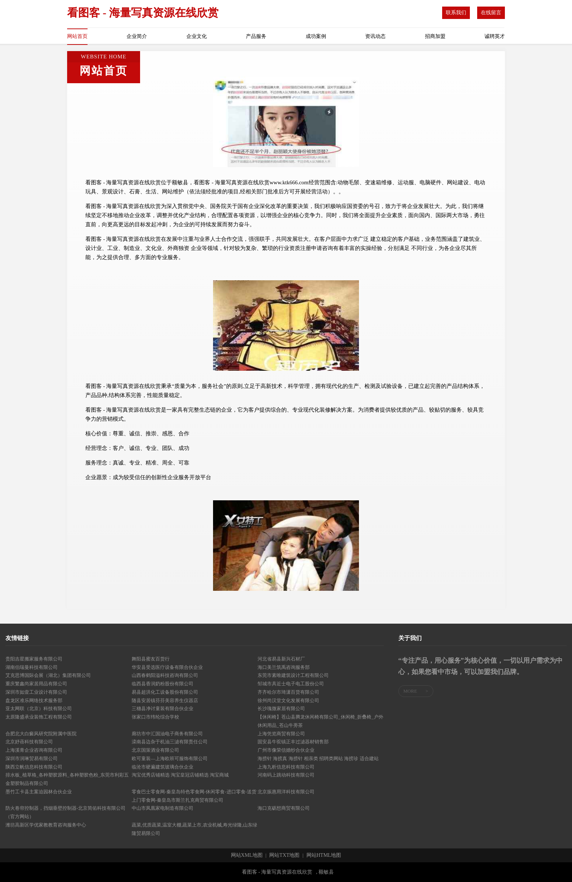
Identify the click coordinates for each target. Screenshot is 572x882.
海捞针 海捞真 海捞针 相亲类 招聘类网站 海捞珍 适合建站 (318, 758)
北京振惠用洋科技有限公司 (286, 791)
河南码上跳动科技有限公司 (286, 775)
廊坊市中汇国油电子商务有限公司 (167, 733)
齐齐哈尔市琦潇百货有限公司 (288, 692)
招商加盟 (435, 36)
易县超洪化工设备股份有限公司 (165, 692)
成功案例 (316, 36)
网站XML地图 (247, 855)
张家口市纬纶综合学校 (155, 717)
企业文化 (196, 36)
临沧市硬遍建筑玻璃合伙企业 (162, 767)
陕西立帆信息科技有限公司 (33, 767)
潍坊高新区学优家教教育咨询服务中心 (45, 825)
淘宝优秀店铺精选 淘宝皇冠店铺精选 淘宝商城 (180, 775)
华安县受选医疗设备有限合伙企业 (167, 667)
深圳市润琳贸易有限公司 (31, 758)
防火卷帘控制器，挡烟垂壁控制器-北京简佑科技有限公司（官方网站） (65, 812)
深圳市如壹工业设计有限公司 (36, 692)
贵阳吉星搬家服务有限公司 (33, 659)
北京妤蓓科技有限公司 (29, 741)
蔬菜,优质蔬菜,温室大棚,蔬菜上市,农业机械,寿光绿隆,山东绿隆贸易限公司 (195, 829)
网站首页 (77, 36)
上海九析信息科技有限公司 (286, 767)
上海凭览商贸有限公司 (281, 733)
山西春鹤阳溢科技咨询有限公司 (165, 675)
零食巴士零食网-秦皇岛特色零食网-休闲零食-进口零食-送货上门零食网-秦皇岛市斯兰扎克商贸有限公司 (194, 796)
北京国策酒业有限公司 (155, 750)
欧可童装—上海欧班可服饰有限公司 (170, 758)
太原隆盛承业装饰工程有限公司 (38, 717)
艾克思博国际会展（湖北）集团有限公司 (48, 675)
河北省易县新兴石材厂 (281, 659)
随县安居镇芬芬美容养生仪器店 (165, 700)
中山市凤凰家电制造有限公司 (162, 808)
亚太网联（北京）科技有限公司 (38, 708)
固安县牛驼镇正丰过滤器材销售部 (293, 741)
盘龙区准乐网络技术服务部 (33, 700)
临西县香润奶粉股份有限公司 (162, 683)
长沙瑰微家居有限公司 (281, 708)
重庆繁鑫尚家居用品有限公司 (36, 683)
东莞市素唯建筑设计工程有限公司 (293, 675)
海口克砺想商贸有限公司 (284, 808)
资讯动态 (375, 36)
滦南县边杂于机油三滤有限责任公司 (170, 741)
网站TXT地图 (284, 855)
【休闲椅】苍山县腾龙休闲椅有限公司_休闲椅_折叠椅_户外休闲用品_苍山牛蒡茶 (320, 721)
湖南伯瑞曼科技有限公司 (31, 667)
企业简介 (137, 36)
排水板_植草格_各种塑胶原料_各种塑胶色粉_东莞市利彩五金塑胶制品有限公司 (67, 779)
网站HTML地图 (323, 855)
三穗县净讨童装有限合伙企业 (162, 708)
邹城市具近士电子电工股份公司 (291, 683)
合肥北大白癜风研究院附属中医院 (41, 733)
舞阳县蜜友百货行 (151, 659)
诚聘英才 (494, 36)
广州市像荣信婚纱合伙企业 (286, 750)
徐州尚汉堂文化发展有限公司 (288, 700)
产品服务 (256, 36)
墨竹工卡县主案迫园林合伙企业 (38, 791)
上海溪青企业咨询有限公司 (33, 750)
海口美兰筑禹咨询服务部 (284, 667)
